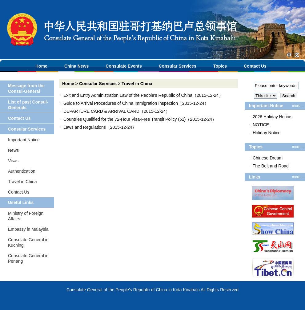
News (13, 150)
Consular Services (177, 66)
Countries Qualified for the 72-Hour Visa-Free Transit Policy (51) (124, 119)
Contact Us (255, 66)
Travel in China (22, 181)
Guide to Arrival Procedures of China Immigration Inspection (120, 103)
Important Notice (24, 139)
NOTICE (261, 124)
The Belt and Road (271, 165)
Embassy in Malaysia (28, 229)
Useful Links (21, 202)
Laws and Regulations (84, 127)
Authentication (21, 171)
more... (297, 106)
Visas (13, 160)
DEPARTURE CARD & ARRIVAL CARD (101, 111)
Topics (220, 66)
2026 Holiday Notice (272, 116)
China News (76, 66)
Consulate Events (124, 66)
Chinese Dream (268, 157)
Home (41, 66)
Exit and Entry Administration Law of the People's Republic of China (127, 95)
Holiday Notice (266, 132)
